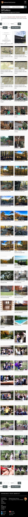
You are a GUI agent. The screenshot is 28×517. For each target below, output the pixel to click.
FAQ (2, 505)
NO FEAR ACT (3, 506)
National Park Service (14, 498)
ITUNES (11, 514)
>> (8, 23)
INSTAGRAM (12, 513)
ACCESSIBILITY (3, 498)
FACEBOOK (3, 511)
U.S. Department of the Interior (16, 499)
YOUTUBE (11, 511)
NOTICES (2, 501)
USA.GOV (2, 509)
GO (19, 23)
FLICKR (3, 514)
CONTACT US (3, 507)
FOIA (2, 500)
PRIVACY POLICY (4, 499)
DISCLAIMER (3, 503)
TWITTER (3, 513)
